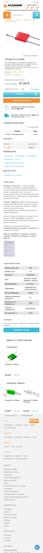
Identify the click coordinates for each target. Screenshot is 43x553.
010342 (6, 147)
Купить (26, 94)
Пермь (26, 425)
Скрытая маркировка (11, 491)
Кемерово (27, 437)
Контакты (16, 10)
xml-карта (7, 538)
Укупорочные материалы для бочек (16, 497)
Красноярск (18, 437)
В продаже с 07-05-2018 (12, 175)
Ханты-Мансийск (9, 428)
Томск (34, 437)
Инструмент (8, 489)
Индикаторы (8, 475)
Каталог (18, 20)
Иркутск (6, 446)
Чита (12, 446)
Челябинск (18, 425)
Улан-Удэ (19, 446)
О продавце (8, 509)
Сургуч (6, 483)
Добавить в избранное (31, 56)
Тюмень (32, 425)
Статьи (6, 526)
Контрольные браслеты (12, 477)
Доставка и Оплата (10, 515)
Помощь (23, 10)
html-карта (7, 535)
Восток (7, 452)
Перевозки (8, 159)
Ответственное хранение (14, 166)
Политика (7, 520)
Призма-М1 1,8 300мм (12, 400)
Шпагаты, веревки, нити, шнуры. (15, 486)
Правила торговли (10, 517)
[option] (21, 37)
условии (28, 117)
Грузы (17, 159)
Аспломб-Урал (9, 20)
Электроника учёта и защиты (14, 494)
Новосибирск (8, 437)
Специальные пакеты (11, 472)
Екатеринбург (8, 425)
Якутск (25, 456)
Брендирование (34, 127)
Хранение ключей (10, 480)
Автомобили (32, 156)
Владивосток (8, 456)
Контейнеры (20, 156)
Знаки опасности (9, 500)
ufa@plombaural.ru (12, 415)
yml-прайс (7, 541)
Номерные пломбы (30, 20)
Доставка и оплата (32, 10)
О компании (9, 10)
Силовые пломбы (10, 21)
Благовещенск (9, 459)
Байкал (7, 443)
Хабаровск (18, 456)
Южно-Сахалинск (21, 459)
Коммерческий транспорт (14, 163)
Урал (6, 421)
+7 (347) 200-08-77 (31, 5)
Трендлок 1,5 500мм (11, 364)
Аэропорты (8, 156)
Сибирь (7, 433)
